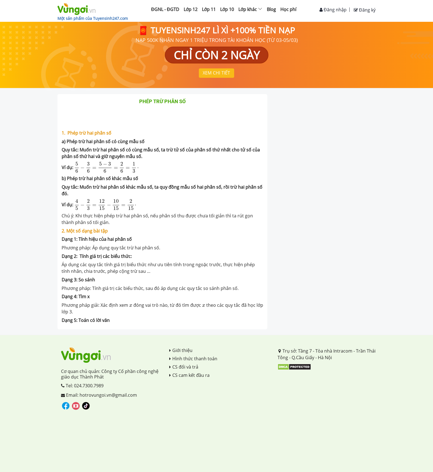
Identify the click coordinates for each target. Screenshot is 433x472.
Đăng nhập (333, 9)
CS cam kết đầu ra (189, 375)
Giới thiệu (180, 350)
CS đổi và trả (183, 367)
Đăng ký (365, 10)
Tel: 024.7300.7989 (82, 386)
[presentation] (106, 168)
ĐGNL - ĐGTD (165, 9)
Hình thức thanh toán (193, 359)
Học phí (288, 9)
